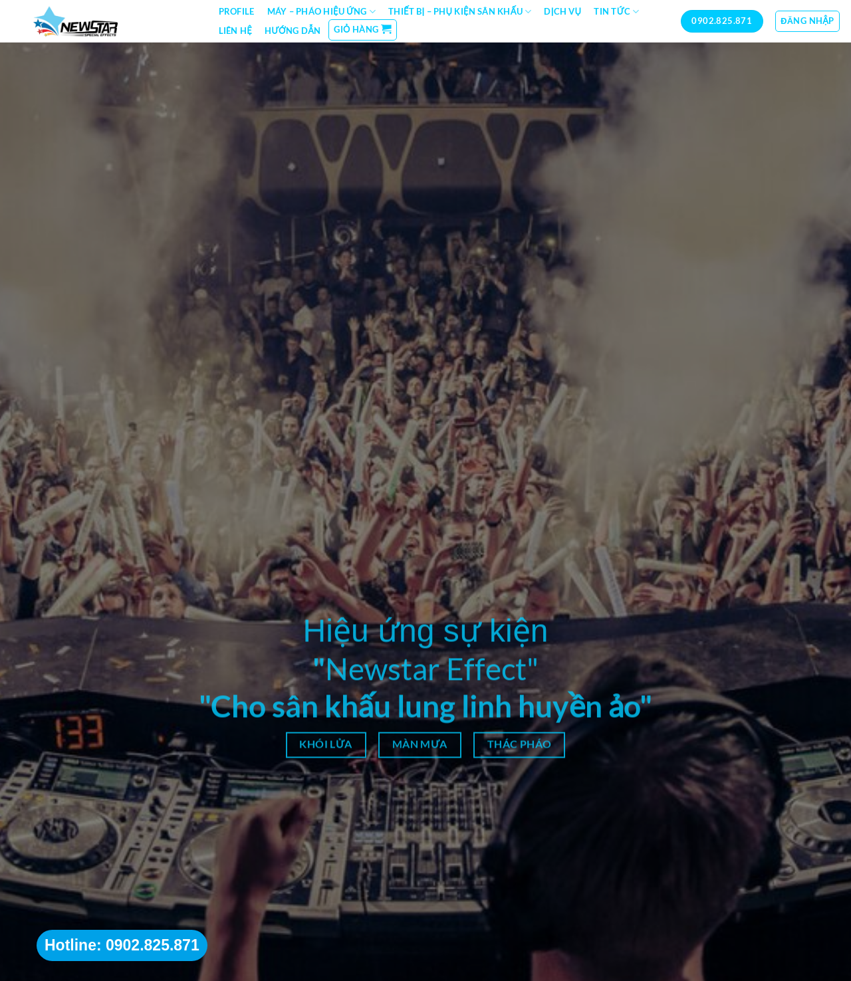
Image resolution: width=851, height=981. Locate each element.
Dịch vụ (562, 11)
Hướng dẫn (292, 30)
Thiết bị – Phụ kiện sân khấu (459, 11)
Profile (237, 11)
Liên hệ (235, 30)
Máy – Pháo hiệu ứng (321, 11)
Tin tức (616, 11)
